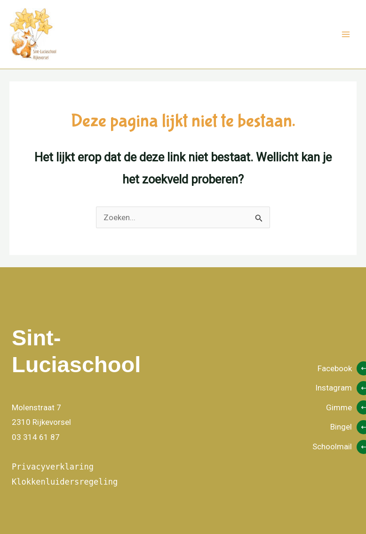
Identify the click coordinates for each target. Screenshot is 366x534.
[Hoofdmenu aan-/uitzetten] (346, 34)
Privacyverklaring (53, 466)
